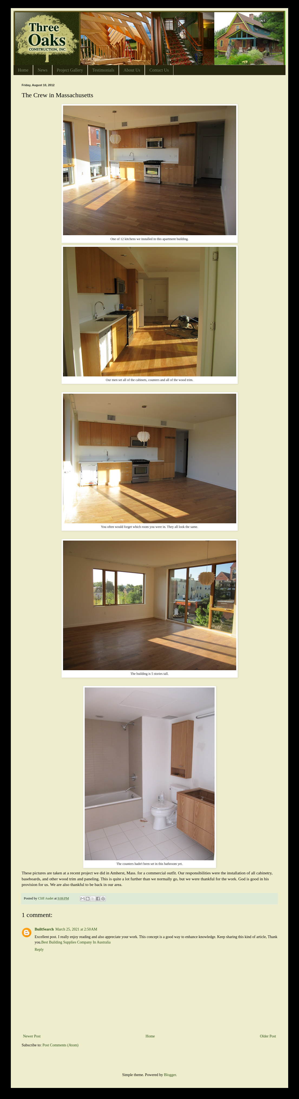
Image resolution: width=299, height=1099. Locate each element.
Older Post (268, 1036)
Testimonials (103, 70)
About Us (131, 70)
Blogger (170, 1075)
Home (23, 70)
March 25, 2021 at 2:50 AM (76, 929)
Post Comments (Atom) (60, 1045)
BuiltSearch (44, 929)
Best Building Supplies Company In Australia (76, 942)
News (42, 70)
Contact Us (159, 70)
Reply (39, 950)
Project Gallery (70, 70)
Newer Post (32, 1036)
